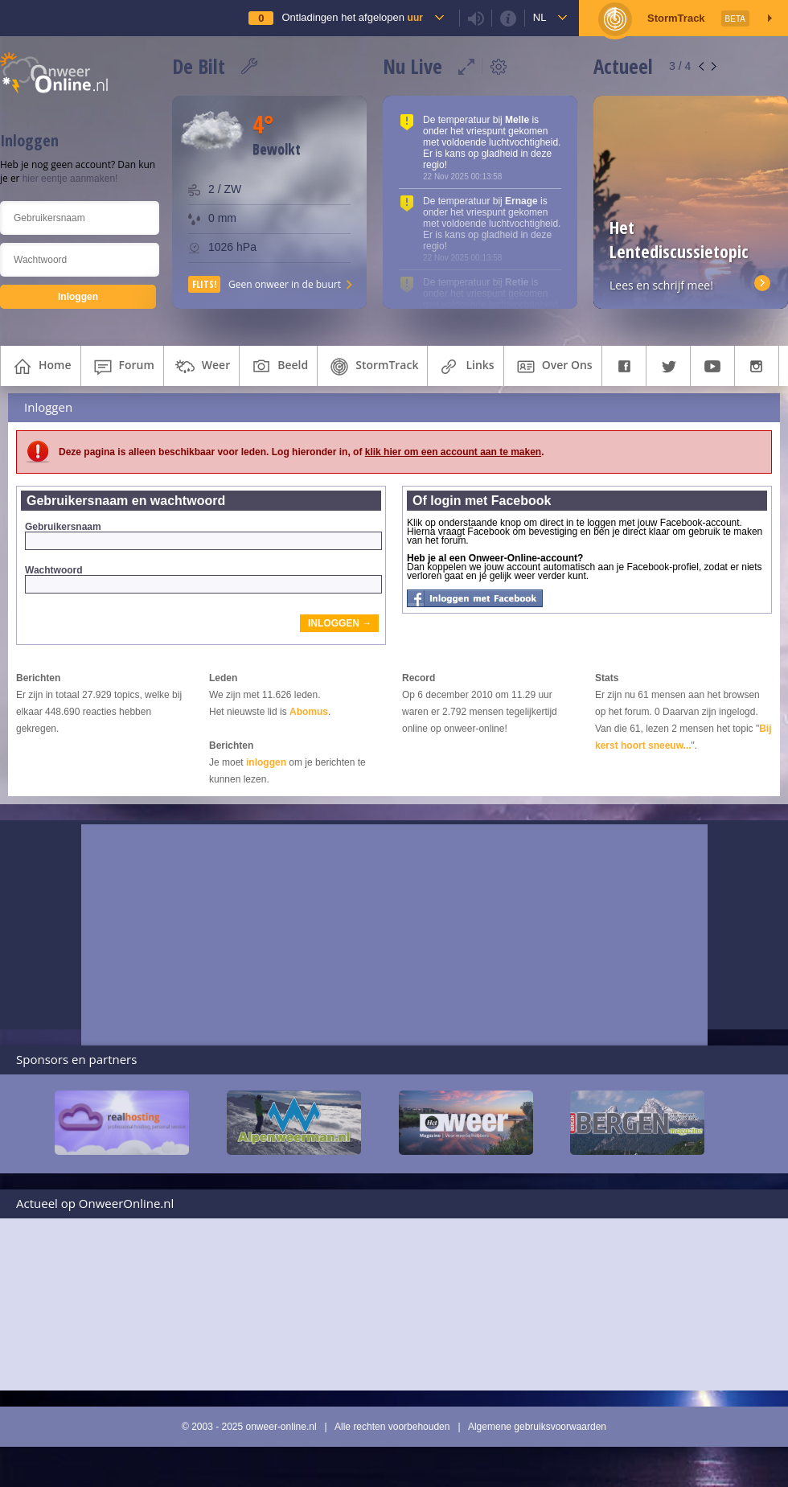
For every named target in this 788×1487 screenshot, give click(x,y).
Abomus (308, 711)
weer (201, 367)
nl (540, 17)
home (41, 367)
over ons (553, 367)
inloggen (266, 762)
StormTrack (372, 367)
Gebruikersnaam (203, 535)
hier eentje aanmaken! (70, 178)
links (465, 367)
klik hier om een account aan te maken (453, 452)
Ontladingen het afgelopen (351, 17)
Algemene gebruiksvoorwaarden (537, 1426)
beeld (278, 367)
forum (122, 367)
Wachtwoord (203, 579)
